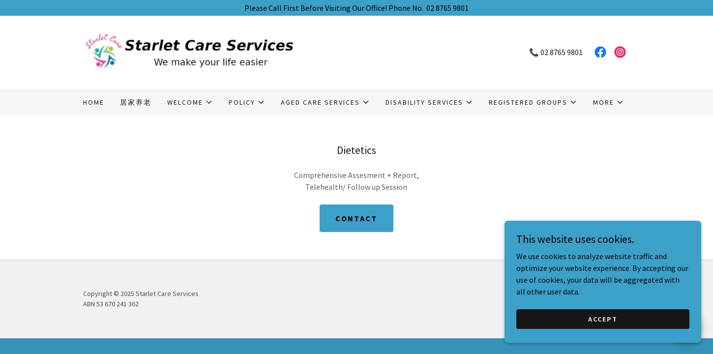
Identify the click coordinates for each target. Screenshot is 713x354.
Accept (603, 318)
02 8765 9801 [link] (561, 52)
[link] (219, 51)
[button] (190, 102)
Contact (356, 218)
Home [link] (93, 102)
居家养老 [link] (135, 102)
